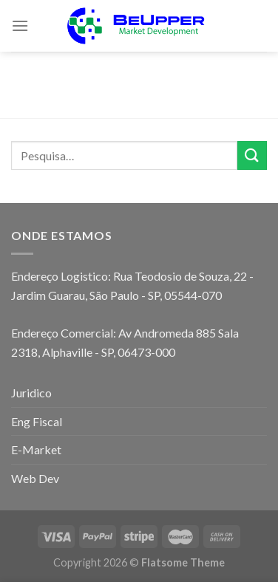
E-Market (36, 449)
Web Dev (35, 478)
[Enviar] (252, 155)
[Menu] (20, 25)
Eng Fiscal (36, 421)
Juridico (31, 393)
